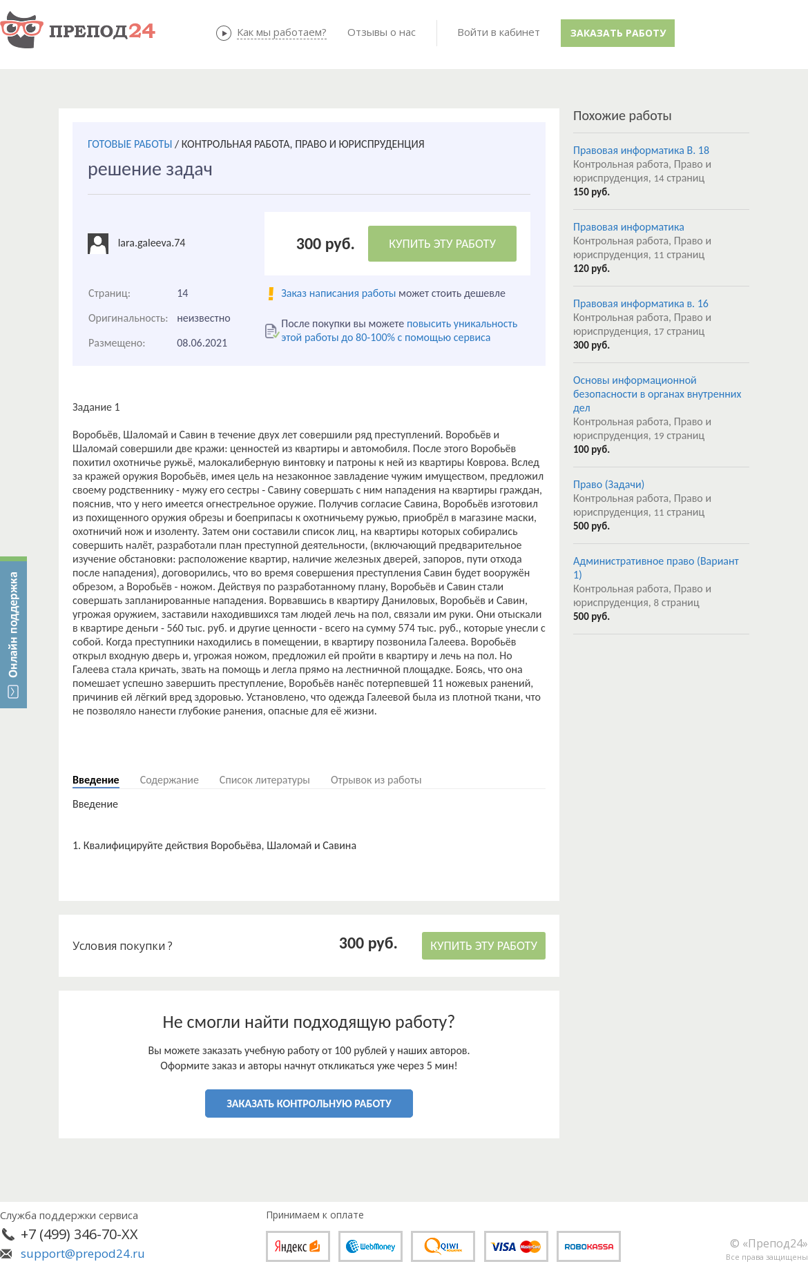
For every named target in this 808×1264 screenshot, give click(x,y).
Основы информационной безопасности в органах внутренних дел (657, 393)
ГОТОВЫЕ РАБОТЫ (130, 143)
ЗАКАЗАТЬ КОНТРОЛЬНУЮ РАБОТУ (309, 1103)
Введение (96, 779)
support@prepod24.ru (83, 1253)
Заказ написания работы (338, 293)
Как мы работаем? (282, 32)
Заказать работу (618, 32)
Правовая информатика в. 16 (641, 303)
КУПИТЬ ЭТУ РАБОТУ (442, 243)
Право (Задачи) (608, 484)
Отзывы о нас (381, 32)
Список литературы (265, 779)
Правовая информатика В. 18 (641, 150)
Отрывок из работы (376, 779)
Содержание (169, 779)
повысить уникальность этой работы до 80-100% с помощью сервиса (399, 330)
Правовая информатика (628, 226)
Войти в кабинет (498, 32)
